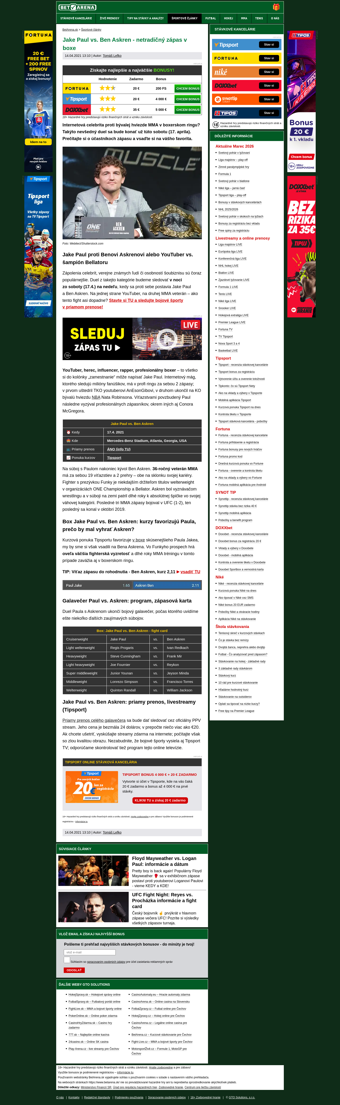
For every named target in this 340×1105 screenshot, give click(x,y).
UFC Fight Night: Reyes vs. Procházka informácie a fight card (164, 900)
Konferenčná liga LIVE (232, 258)
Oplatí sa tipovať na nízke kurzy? (239, 704)
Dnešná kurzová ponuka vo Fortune (240, 463)
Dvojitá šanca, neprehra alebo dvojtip (241, 647)
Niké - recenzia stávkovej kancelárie (241, 583)
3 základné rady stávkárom (235, 668)
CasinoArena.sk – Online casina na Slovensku (161, 1001)
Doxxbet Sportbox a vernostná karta (241, 569)
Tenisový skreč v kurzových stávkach (241, 633)
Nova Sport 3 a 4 (229, 343)
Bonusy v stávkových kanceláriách (240, 202)
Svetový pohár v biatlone (233, 181)
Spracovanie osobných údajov (167, 1097)
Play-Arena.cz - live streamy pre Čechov (94, 1049)
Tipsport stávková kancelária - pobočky (242, 421)
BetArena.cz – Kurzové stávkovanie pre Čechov (161, 1034)
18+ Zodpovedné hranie (206, 1097)
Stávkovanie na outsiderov (235, 696)
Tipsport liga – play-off (232, 195)
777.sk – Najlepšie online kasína (89, 1034)
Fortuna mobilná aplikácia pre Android (242, 484)
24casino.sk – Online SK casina (89, 1041)
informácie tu (81, 821)
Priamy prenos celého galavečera (94, 720)
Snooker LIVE (227, 308)
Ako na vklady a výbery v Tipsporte (240, 393)
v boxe (138, 540)
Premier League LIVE (232, 322)
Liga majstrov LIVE (230, 244)
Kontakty (74, 1097)
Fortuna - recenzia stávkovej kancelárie (243, 435)
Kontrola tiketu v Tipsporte (234, 414)
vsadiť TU (190, 571)
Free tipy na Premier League (236, 711)
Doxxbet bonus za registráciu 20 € (239, 541)
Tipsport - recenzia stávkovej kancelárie (243, 364)
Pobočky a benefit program (235, 520)
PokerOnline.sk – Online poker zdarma (93, 1016)
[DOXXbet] (301, 316)
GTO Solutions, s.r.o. (242, 1097)
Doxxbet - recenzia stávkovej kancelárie (243, 534)
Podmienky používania (129, 1097)
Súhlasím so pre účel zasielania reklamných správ (122, 962)
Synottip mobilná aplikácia (234, 513)
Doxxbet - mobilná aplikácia (235, 555)
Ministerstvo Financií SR (96, 1087)
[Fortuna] (38, 171)
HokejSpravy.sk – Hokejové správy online (95, 994)
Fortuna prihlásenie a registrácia (238, 442)
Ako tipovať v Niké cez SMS (236, 597)
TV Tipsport (225, 336)
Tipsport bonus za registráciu (236, 372)
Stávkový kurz (227, 675)
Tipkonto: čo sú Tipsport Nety (236, 386)
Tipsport (114, 458)
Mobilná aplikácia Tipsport (234, 400)
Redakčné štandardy (97, 1097)
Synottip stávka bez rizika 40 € (237, 506)
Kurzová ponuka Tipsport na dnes (239, 407)
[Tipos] (301, 171)
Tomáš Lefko (112, 56)
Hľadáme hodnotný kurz (233, 689)
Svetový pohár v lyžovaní (234, 152)
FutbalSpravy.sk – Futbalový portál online (94, 1001)
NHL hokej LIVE (228, 265)
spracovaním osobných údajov (106, 962)
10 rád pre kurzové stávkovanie (238, 682)
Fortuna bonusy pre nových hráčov (240, 449)
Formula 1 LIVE (228, 287)
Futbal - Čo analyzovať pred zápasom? (242, 654)
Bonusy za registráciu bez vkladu (239, 223)
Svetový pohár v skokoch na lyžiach (240, 216)
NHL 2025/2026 (228, 209)
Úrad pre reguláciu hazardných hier (135, 1087)
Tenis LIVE (225, 294)
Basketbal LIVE (228, 350)
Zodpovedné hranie (171, 1087)
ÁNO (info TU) (119, 449)
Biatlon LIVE (226, 272)
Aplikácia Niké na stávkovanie (237, 619)
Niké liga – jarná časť (231, 188)
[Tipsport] (38, 316)
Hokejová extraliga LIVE (233, 315)
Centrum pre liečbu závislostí (203, 1087)
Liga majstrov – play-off (233, 160)
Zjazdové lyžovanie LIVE (233, 280)
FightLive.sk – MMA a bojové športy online (95, 1008)
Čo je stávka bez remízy (233, 640)
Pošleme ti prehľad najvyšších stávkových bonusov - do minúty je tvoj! (129, 944)
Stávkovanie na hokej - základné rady (241, 661)
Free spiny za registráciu (233, 230)
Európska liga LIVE (230, 251)
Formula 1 (224, 174)
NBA (96, 397)
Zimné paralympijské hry (233, 167)
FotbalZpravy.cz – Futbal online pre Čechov (159, 1008)
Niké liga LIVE (227, 301)
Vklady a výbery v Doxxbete (235, 548)
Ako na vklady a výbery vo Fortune (240, 477)
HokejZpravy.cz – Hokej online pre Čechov (158, 1016)
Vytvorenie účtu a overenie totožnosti (241, 379)
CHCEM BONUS (188, 88)
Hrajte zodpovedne (140, 816)
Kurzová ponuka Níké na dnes (237, 590)
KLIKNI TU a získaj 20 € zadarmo (160, 800)
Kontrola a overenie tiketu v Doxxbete (241, 562)
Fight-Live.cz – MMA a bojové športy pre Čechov (162, 1041)
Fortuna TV (225, 329)
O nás (60, 1097)
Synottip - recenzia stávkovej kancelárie (243, 499)
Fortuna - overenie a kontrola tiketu (240, 470)
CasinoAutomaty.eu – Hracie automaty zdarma (161, 994)
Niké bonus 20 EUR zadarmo (236, 605)
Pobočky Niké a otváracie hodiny (238, 612)
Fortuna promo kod (230, 456)
